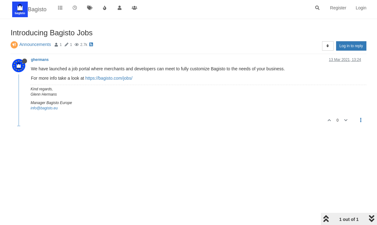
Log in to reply (351, 46)
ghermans (40, 60)
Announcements (35, 44)
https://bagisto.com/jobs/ (108, 78)
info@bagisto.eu (44, 108)
